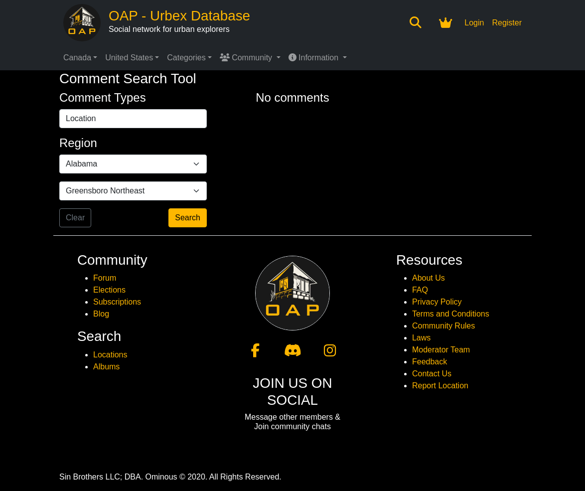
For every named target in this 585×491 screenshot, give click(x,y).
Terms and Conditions (450, 314)
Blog (101, 314)
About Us (428, 278)
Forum (104, 278)
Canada (77, 57)
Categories (186, 57)
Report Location (440, 385)
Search (187, 217)
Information (315, 57)
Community (247, 57)
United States (129, 57)
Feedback (429, 361)
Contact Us (431, 373)
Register (507, 22)
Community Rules (443, 326)
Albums (106, 366)
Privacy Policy (437, 302)
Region (78, 143)
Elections (109, 290)
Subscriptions (117, 302)
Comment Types (102, 97)
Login (474, 22)
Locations (110, 354)
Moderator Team (441, 349)
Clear (75, 217)
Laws (421, 337)
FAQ (420, 290)
